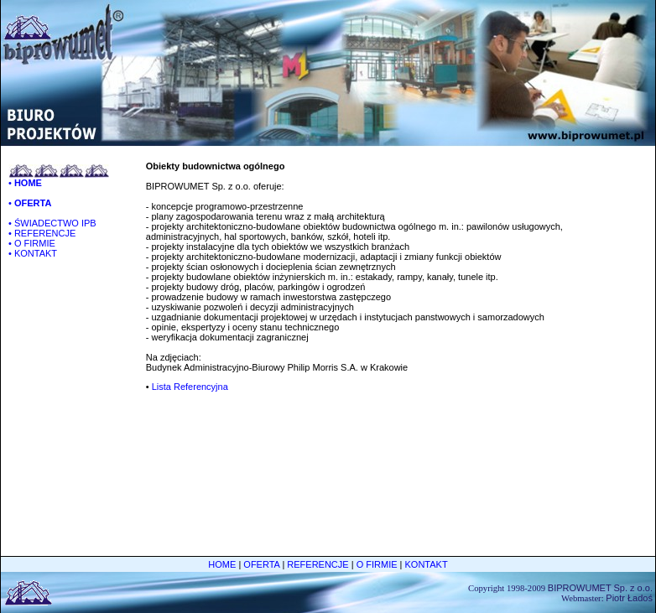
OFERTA (261, 564)
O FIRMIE (377, 564)
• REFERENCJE (41, 233)
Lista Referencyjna (190, 387)
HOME (222, 564)
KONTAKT (426, 564)
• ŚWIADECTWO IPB (52, 223)
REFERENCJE (317, 564)
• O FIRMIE (31, 243)
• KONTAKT (32, 253)
